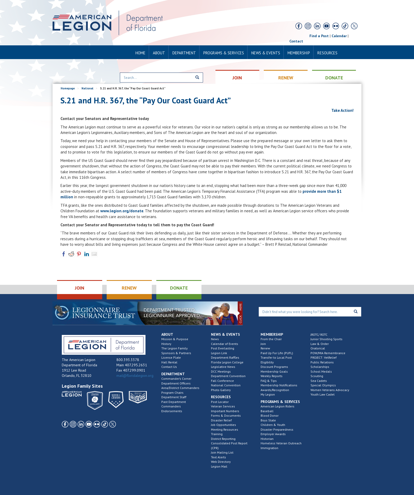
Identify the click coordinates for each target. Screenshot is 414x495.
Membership (299, 52)
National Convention (226, 385)
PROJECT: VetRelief (323, 357)
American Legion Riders (277, 406)
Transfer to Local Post (276, 357)
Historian (267, 439)
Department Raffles (225, 357)
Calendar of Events (224, 344)
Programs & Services (223, 52)
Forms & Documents (226, 415)
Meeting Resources (224, 429)
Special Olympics (323, 385)
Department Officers (176, 383)
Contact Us (169, 367)
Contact (296, 41)
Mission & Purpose (174, 339)
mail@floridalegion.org (134, 375)
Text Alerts (218, 457)
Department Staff (173, 397)
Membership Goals (274, 371)
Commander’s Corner (176, 379)
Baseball (267, 411)
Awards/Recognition (275, 390)
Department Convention (228, 376)
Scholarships (319, 367)
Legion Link (219, 353)
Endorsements (171, 411)
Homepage (68, 88)
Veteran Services (223, 406)
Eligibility (267, 362)
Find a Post (319, 35)
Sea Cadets (318, 381)
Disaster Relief (221, 420)
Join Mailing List (222, 452)
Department (184, 52)
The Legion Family (174, 348)
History (166, 344)
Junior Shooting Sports (326, 339)
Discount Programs (274, 367)
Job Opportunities (223, 425)
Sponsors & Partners (176, 353)
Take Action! (342, 110)
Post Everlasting (222, 348)
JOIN (237, 78)
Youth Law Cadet (322, 394)
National (87, 88)
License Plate (171, 357)
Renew (265, 348)
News (215, 339)
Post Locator (220, 402)
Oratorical (317, 348)
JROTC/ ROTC (318, 335)
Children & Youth (273, 425)
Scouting (316, 376)
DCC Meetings (221, 371)
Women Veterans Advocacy (329, 390)
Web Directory (221, 462)
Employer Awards (273, 434)
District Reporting (223, 439)
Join (263, 344)
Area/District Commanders (180, 388)
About (159, 52)
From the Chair (271, 339)
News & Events (265, 52)
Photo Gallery (221, 390)
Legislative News (223, 367)
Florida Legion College (227, 362)
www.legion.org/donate (121, 210)
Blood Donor (270, 415)
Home (140, 52)
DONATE (334, 78)
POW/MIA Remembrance (327, 353)
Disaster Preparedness (277, 429)
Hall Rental (169, 362)
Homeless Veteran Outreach (281, 443)
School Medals (321, 371)
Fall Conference (222, 381)
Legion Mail (219, 466)
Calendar (339, 35)
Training (217, 434)
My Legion (268, 394)
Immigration (269, 448)
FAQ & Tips (269, 381)
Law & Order (319, 344)
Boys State (268, 420)
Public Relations (322, 362)
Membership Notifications (279, 385)
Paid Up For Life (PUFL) (277, 353)
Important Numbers (225, 411)
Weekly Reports (272, 376)
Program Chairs (172, 393)
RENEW (285, 78)
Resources (327, 52)
